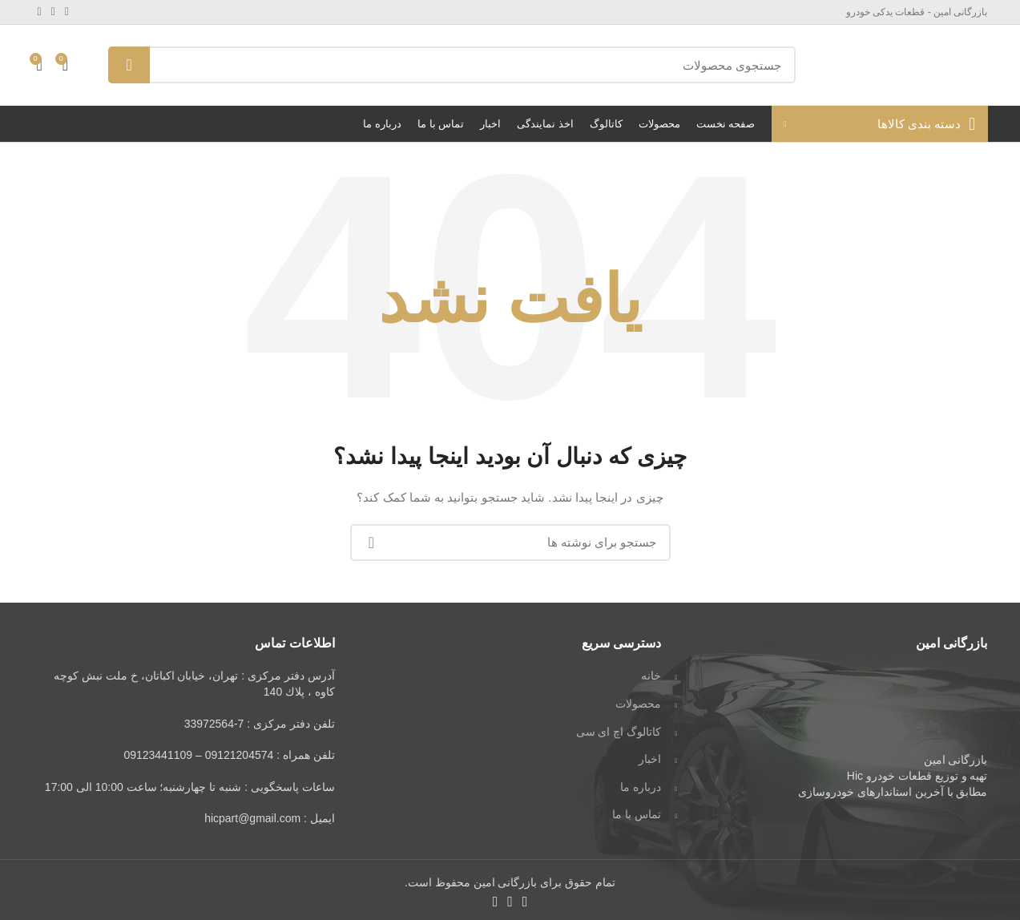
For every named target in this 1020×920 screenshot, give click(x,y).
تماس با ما (636, 814)
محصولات (638, 703)
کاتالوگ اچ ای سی (619, 731)
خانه (651, 675)
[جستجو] (451, 64)
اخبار (650, 759)
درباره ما (640, 787)
